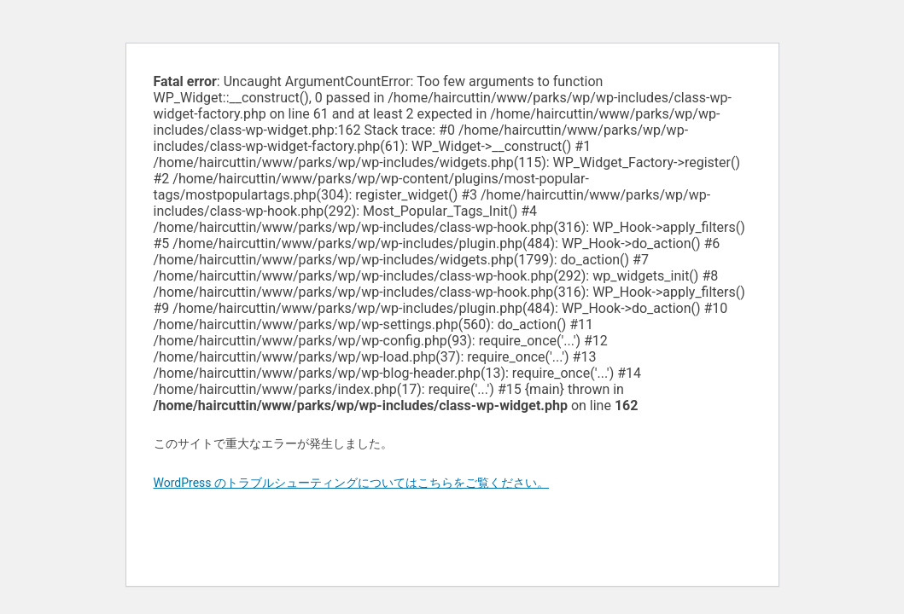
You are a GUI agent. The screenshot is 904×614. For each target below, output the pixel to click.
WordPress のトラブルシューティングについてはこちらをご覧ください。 (352, 482)
